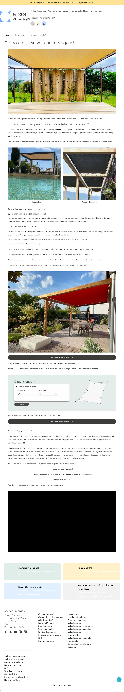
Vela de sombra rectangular (80, 626)
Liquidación (73, 614)
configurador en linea (63, 129)
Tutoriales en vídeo (13, 671)
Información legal (46, 623)
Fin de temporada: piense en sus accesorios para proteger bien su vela (62, 2)
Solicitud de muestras (14, 659)
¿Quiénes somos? (46, 614)
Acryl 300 (51, 133)
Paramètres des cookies (62, 685)
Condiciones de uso (47, 626)
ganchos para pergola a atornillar (36, 231)
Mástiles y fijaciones (77, 617)
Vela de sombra (75, 623)
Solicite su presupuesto (15, 656)
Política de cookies (46, 632)
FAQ (6, 668)
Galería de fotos (11, 674)
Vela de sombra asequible (79, 629)
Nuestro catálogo (12, 680)
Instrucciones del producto (16, 677)
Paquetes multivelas (77, 620)
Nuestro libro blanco (13, 665)
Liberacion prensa (46, 641)
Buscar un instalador (13, 662)
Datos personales (46, 629)
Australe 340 (30, 133)
